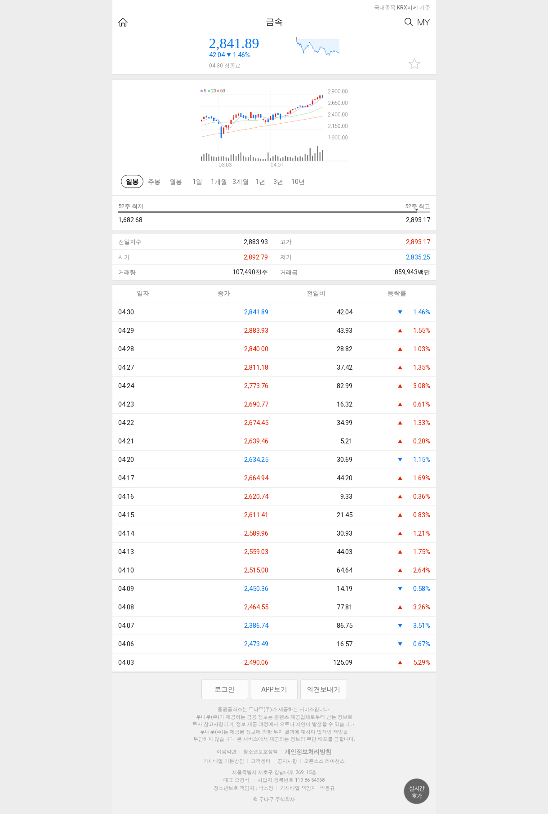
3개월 (240, 181)
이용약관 (226, 752)
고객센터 (261, 761)
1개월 (219, 181)
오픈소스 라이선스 (324, 761)
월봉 (175, 181)
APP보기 (274, 689)
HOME (123, 22)
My (424, 22)
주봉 (154, 181)
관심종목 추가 (414, 63)
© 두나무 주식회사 (274, 799)
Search (409, 22)
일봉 (132, 181)
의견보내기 (323, 689)
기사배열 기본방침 (223, 761)
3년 (278, 181)
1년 (260, 181)
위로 (416, 791)
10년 (298, 181)
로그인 (224, 689)
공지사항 (287, 761)
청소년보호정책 (260, 752)
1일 (197, 181)
